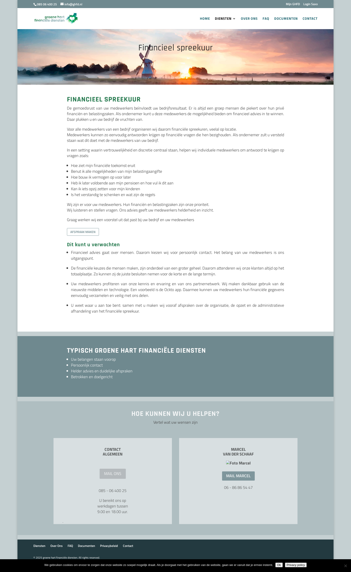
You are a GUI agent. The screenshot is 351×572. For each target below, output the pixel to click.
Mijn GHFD (293, 4)
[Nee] (345, 565)
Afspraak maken (83, 231)
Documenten (286, 19)
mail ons (112, 474)
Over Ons (249, 19)
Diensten (223, 19)
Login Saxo (310, 4)
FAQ (266, 19)
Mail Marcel (238, 512)
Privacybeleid (109, 554)
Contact (310, 19)
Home (205, 19)
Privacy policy (296, 565)
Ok (279, 565)
